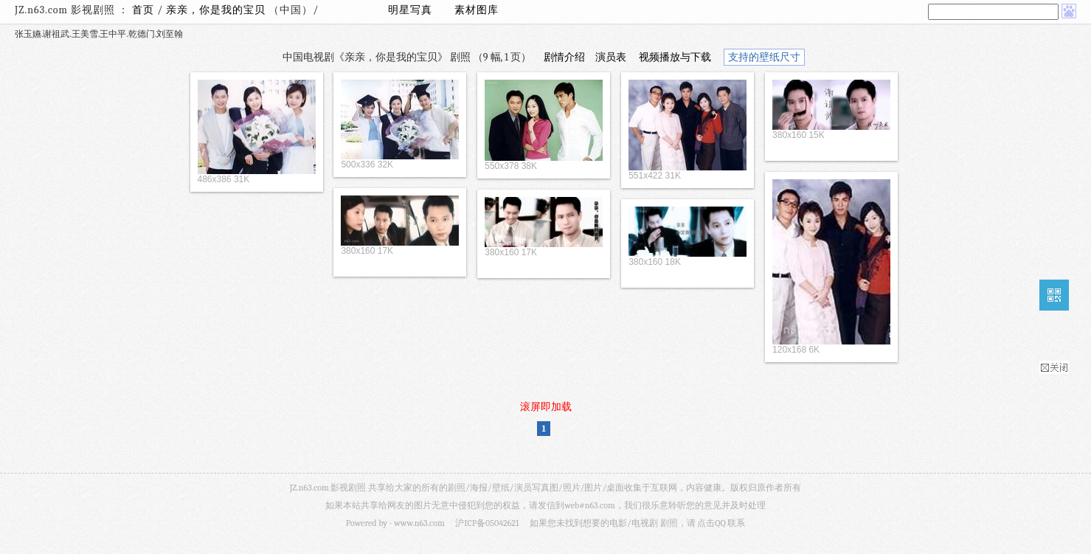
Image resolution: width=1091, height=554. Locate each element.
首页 (143, 10)
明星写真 (410, 10)
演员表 (610, 57)
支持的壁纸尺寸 (764, 57)
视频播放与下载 (675, 57)
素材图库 (476, 10)
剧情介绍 (564, 57)
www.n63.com (419, 523)
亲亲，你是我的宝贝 (217, 10)
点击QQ (711, 523)
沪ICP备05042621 (487, 523)
